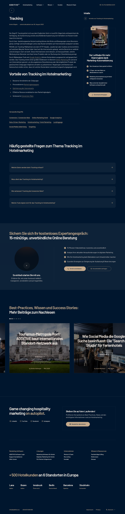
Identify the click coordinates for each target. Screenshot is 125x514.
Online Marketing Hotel (40, 118)
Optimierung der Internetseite (23, 88)
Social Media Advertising (18, 127)
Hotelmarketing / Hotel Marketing (39, 122)
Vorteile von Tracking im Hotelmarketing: (101, 18)
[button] (40, 5)
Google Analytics (35, 57)
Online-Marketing (62, 60)
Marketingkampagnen (31, 84)
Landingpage (58, 122)
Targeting (32, 127)
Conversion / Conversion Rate (19, 118)
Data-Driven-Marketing (17, 122)
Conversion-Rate (27, 96)
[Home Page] (14, 5)
